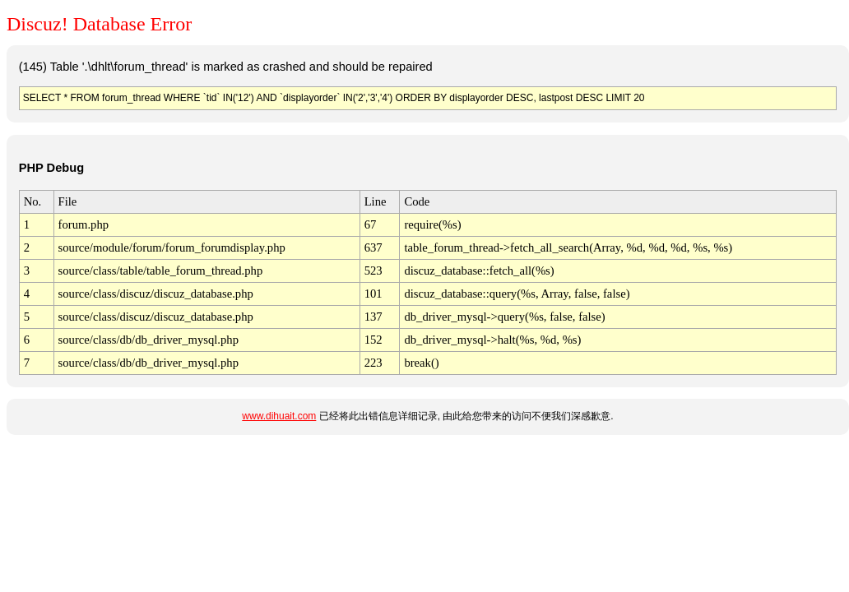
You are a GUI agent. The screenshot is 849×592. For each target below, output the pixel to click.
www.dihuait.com (279, 416)
